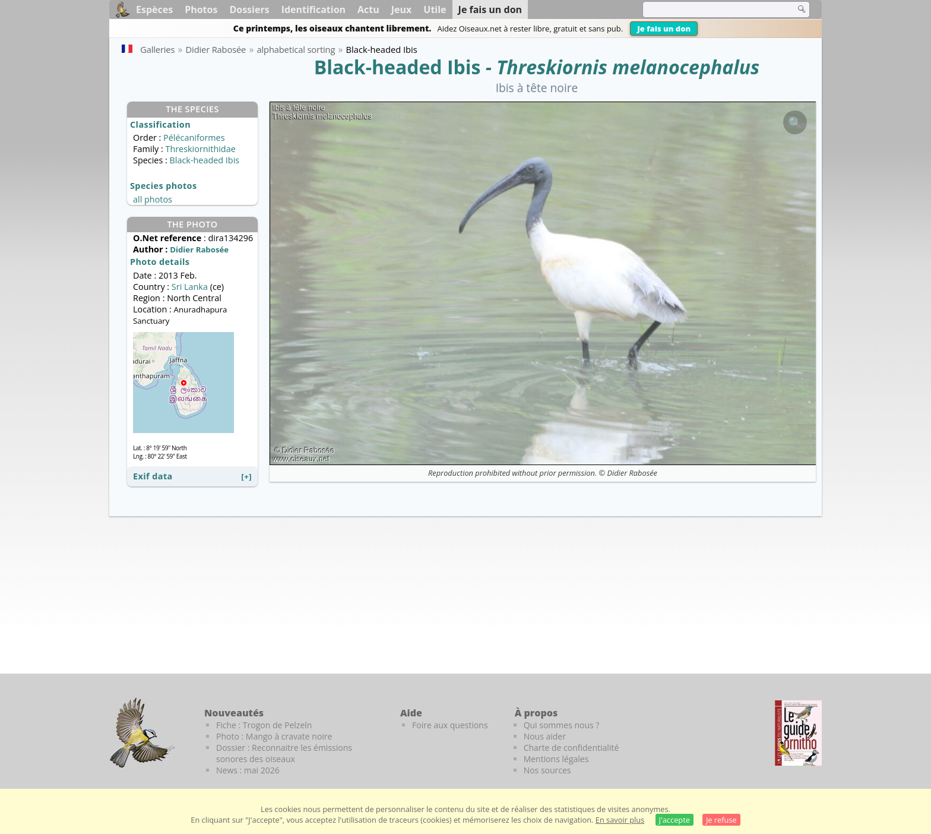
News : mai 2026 (248, 770)
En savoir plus (620, 819)
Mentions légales (556, 758)
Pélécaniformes (193, 137)
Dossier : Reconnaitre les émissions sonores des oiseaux (284, 753)
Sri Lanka (190, 286)
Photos (201, 9)
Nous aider (545, 736)
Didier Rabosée (632, 472)
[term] (711, 9)
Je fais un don (664, 28)
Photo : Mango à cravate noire (274, 736)
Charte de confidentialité (571, 747)
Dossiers (249, 9)
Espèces (154, 9)
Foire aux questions (450, 725)
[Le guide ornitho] (798, 733)
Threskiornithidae (200, 148)
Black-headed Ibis (397, 67)
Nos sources (547, 770)
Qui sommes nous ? (562, 725)
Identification (313, 9)
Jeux (401, 9)
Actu (368, 9)
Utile (434, 9)
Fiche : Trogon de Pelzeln (264, 725)
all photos (152, 199)
